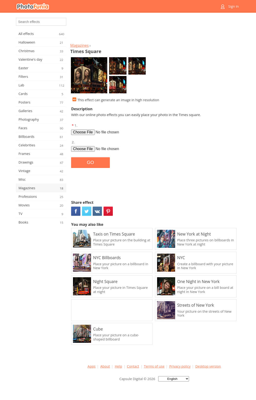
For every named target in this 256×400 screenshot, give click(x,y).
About (105, 366)
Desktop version (208, 366)
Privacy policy (180, 366)
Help (118, 366)
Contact (133, 366)
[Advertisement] (154, 29)
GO (90, 162)
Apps (91, 366)
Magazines (79, 45)
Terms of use (154, 366)
